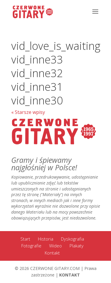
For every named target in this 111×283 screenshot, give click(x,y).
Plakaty (76, 246)
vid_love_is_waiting (55, 46)
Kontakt (52, 253)
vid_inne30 (37, 100)
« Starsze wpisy (28, 112)
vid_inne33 (37, 59)
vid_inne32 (37, 73)
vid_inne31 (37, 87)
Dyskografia (72, 239)
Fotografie (31, 246)
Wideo (55, 246)
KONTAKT (69, 275)
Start (25, 239)
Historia (45, 239)
